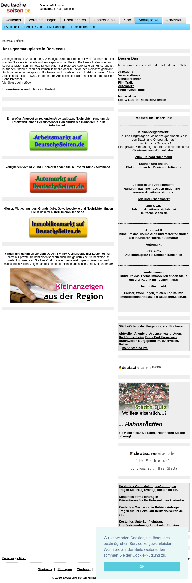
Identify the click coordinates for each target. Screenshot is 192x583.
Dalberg (124, 344)
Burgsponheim (149, 341)
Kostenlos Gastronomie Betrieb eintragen (149, 507)
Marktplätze (149, 20)
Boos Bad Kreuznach (161, 337)
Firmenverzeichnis (131, 89)
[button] (168, 555)
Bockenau (7, 41)
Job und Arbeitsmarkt (154, 199)
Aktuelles (13, 20)
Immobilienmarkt (84, 27)
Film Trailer (126, 82)
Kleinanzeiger (57, 27)
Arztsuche (125, 71)
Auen (177, 333)
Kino (127, 20)
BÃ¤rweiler (170, 341)
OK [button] (142, 567)
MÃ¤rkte (20, 41)
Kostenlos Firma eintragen (138, 497)
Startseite (45, 569)
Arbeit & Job (34, 27)
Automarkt (12, 27)
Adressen (174, 20)
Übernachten (75, 20)
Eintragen (65, 569)
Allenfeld (141, 333)
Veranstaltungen (42, 20)
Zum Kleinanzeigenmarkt (153, 157)
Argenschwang (160, 333)
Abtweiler (126, 333)
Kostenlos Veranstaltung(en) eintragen (147, 486)
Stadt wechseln (66, 9)
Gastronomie (105, 20)
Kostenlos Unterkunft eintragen (142, 521)
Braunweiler (128, 341)
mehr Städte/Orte (134, 348)
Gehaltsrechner (129, 79)
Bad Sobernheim (131, 337)
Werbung (83, 569)
